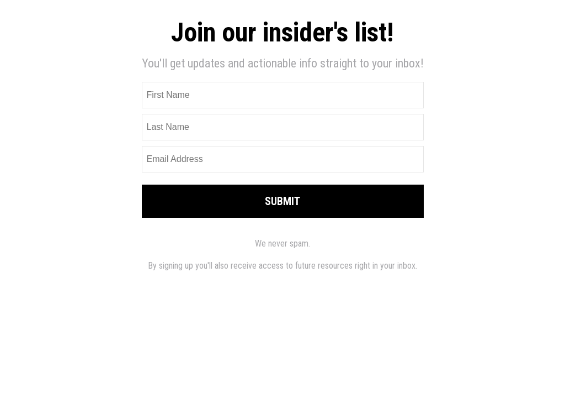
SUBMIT (282, 201)
